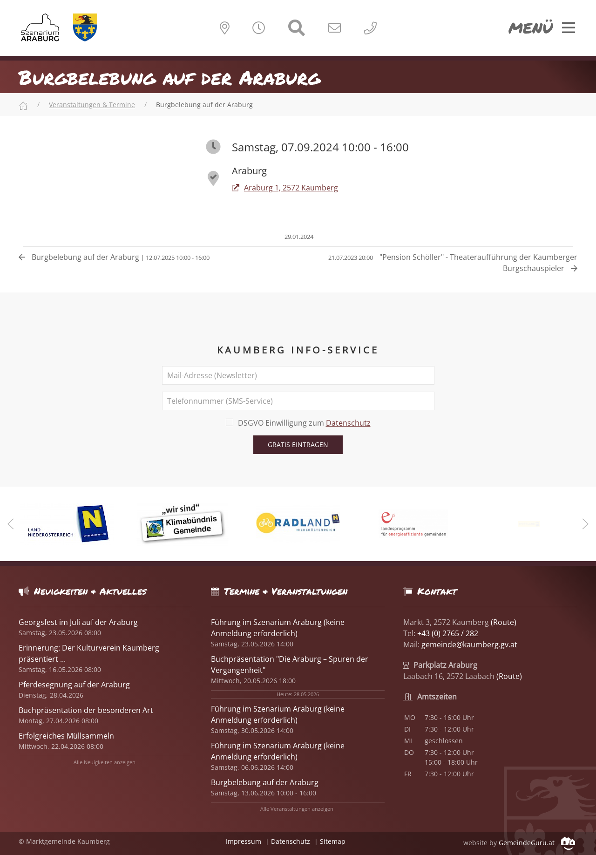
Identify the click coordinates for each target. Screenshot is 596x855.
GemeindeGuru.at (537, 842)
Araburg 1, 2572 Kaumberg (285, 188)
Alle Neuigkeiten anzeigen (104, 762)
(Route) (503, 622)
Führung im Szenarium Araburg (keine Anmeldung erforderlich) (278, 714)
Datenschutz (348, 423)
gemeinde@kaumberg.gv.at (469, 644)
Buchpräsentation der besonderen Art (86, 710)
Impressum (243, 841)
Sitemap (332, 841)
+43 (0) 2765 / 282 (447, 633)
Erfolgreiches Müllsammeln (66, 736)
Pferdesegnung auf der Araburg (74, 684)
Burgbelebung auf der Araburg (114, 257)
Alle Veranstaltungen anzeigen (296, 808)
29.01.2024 (298, 236)
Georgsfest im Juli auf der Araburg (78, 622)
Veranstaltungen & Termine (92, 104)
